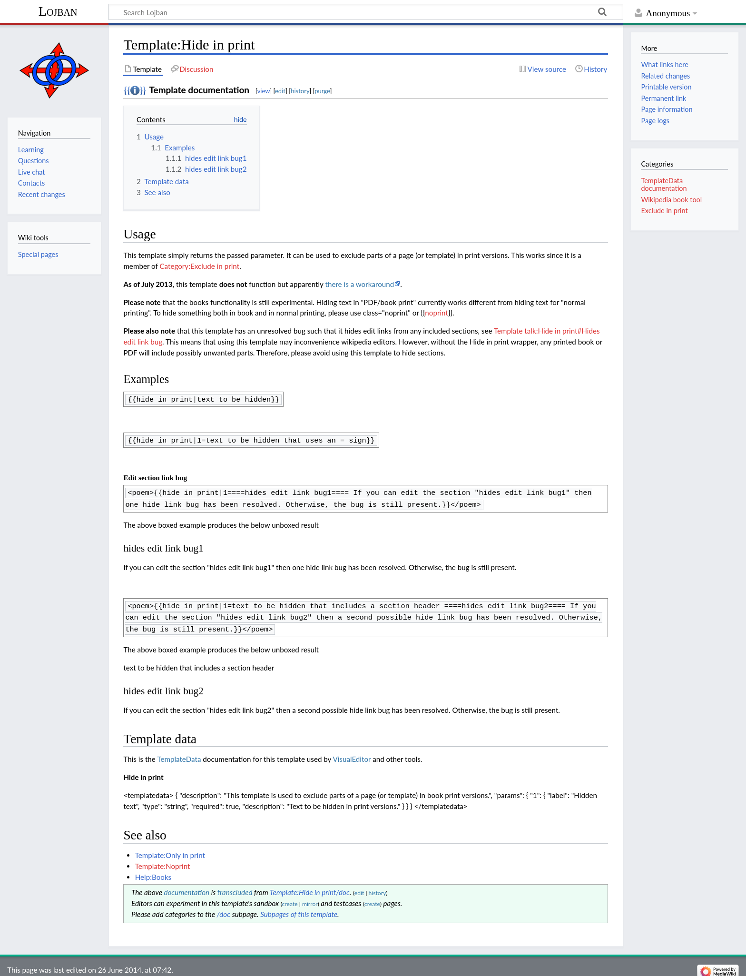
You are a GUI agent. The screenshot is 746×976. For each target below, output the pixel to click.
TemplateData (179, 752)
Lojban (58, 11)
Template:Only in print (170, 848)
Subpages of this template (298, 907)
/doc (224, 907)
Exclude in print (664, 211)
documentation (186, 885)
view (263, 91)
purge (322, 91)
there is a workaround (359, 284)
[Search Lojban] (366, 12)
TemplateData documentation (664, 184)
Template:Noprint (162, 859)
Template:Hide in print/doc (310, 885)
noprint (436, 312)
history (300, 91)
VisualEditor (352, 752)
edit (280, 91)
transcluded (235, 885)
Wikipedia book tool (671, 200)
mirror (310, 897)
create (290, 897)
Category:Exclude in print (199, 266)
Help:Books (153, 870)
